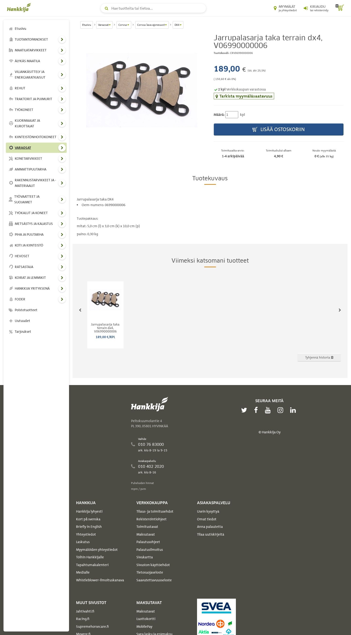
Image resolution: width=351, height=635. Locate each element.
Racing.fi (82, 618)
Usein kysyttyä (208, 511)
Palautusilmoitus (149, 549)
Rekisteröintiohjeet (151, 519)
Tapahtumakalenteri (92, 565)
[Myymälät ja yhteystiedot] (285, 8)
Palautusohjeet (148, 542)
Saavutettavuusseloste (154, 580)
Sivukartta (144, 557)
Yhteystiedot (86, 534)
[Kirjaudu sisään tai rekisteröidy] (316, 8)
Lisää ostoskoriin (278, 129)
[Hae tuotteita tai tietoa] (153, 8)
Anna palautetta (210, 526)
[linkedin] (294, 410)
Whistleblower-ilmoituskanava (100, 580)
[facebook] (257, 410)
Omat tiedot (206, 519)
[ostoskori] (340, 8)
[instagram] (281, 410)
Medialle (83, 572)
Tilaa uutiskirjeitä (210, 534)
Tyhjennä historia (319, 357)
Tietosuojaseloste (149, 572)
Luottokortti (145, 618)
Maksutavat (145, 534)
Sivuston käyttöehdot (153, 565)
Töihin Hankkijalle (90, 557)
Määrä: (219, 114)
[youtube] (269, 410)
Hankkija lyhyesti (89, 511)
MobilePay (144, 626)
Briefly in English (89, 526)
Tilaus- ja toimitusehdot (154, 511)
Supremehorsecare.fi (92, 626)
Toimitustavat (147, 526)
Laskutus (83, 542)
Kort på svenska (88, 519)
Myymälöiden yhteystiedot (97, 549)
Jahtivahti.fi (85, 611)
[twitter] (245, 410)
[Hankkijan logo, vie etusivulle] (20, 7)
